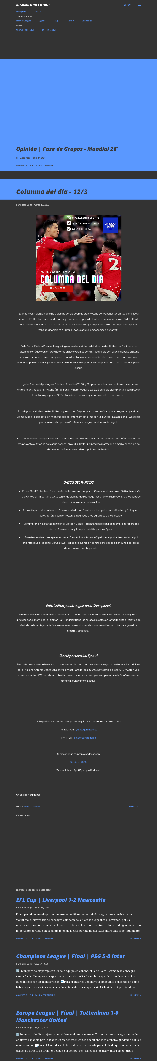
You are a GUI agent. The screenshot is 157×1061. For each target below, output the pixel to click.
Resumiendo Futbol (33, 5)
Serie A (71, 20)
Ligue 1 (42, 20)
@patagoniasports (86, 729)
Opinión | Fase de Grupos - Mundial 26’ (67, 149)
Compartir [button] (21, 165)
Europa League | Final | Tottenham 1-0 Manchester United (67, 1016)
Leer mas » (135, 938)
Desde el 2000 (78, 762)
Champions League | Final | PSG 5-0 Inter (70, 956)
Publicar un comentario (42, 165)
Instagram (21, 11)
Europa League (49, 30)
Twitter (37, 11)
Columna (35, 806)
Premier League (23, 20)
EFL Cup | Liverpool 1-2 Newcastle (61, 900)
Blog (27, 806)
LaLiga (56, 20)
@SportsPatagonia (85, 737)
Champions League (25, 30)
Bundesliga (87, 20)
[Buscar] (127, 5)
